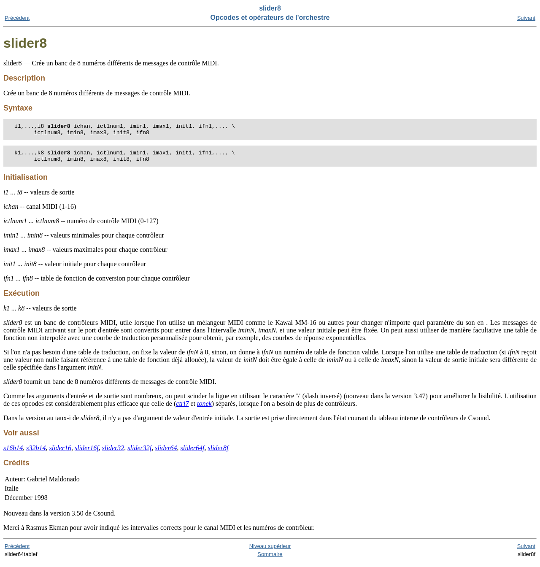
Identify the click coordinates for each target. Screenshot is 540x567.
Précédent (17, 18)
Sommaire (269, 559)
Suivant (526, 18)
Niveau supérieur (270, 551)
